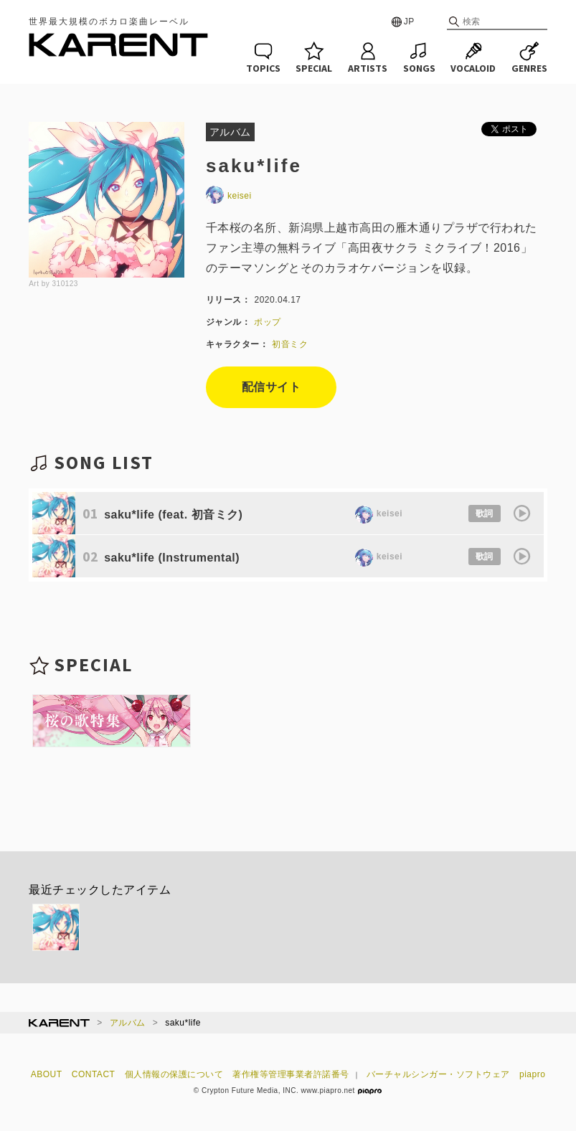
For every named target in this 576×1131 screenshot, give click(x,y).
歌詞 (485, 513)
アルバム (128, 1023)
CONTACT (93, 1074)
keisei (229, 196)
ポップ (267, 322)
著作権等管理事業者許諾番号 (290, 1074)
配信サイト (271, 387)
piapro (532, 1074)
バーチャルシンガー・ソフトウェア (438, 1074)
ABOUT (46, 1074)
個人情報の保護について (174, 1074)
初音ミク (290, 344)
